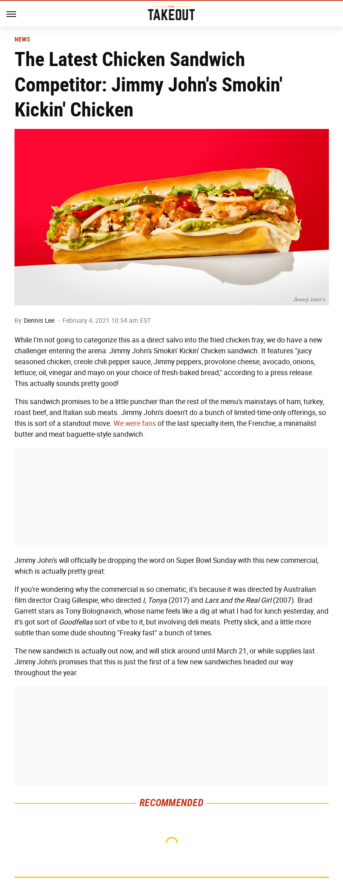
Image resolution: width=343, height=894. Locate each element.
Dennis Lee (39, 320)
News (22, 39)
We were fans (135, 423)
